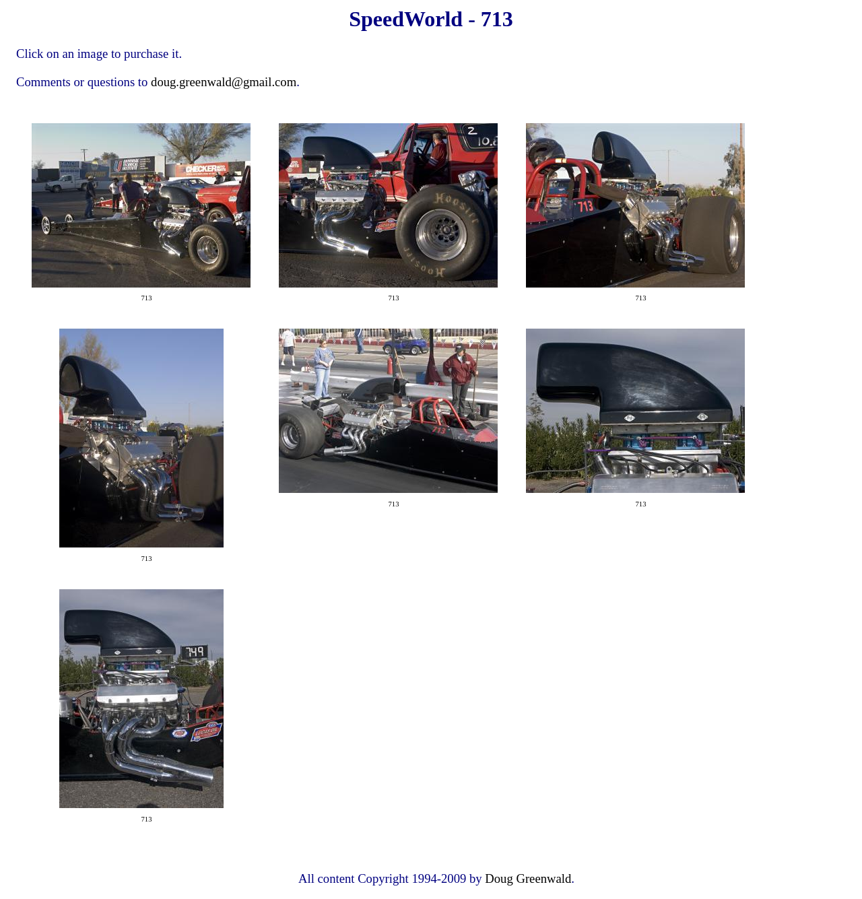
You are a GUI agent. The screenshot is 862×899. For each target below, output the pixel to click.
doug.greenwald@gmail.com (223, 82)
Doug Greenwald (528, 878)
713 (146, 298)
